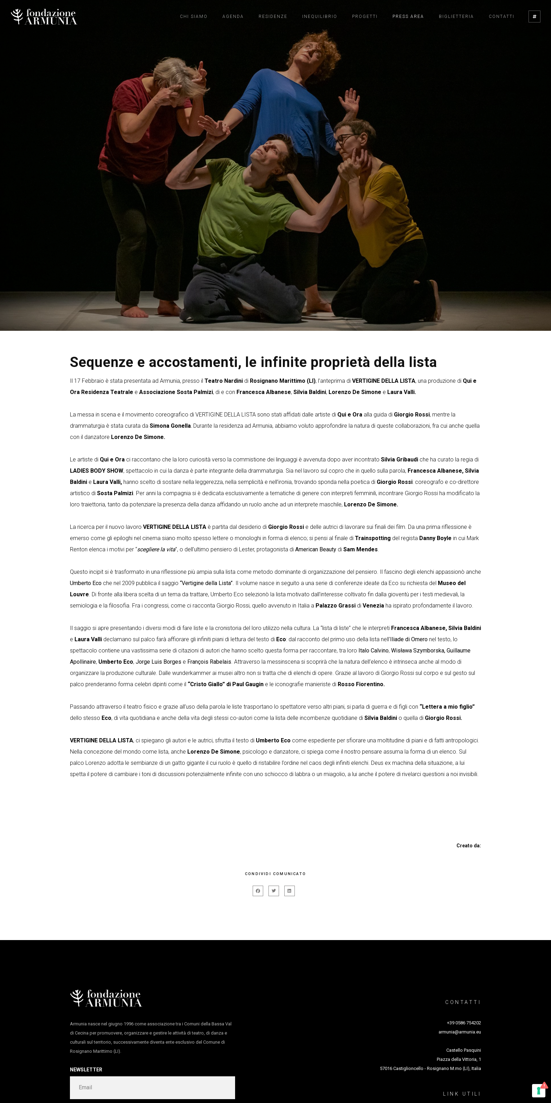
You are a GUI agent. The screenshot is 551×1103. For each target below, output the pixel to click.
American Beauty (315, 549)
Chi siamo (194, 16)
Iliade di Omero (409, 639)
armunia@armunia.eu (460, 1032)
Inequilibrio (319, 16)
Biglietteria (456, 16)
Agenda (233, 16)
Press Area (408, 16)
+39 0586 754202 (464, 1022)
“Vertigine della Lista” (206, 583)
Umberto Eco (86, 583)
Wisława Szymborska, (418, 650)
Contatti (501, 16)
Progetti (365, 16)
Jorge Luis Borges (158, 661)
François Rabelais (209, 661)
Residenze (273, 16)
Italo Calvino (373, 650)
